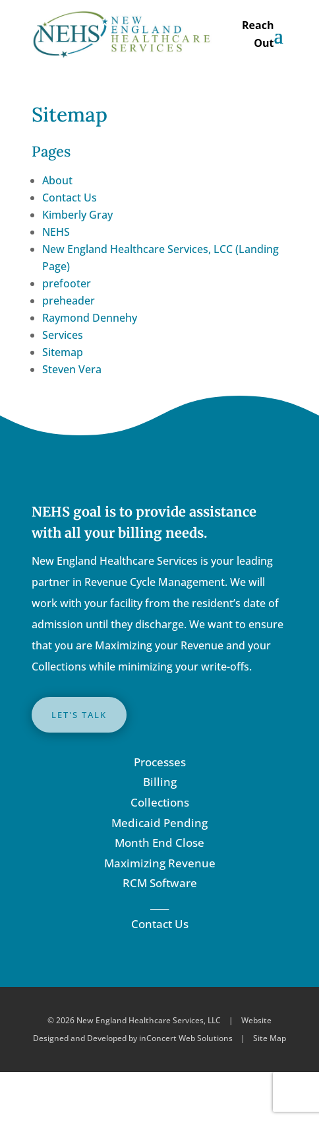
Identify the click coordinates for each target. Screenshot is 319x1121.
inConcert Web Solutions (186, 1038)
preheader (68, 300)
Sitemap (62, 352)
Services (62, 335)
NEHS (56, 232)
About (57, 180)
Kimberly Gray (77, 214)
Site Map (269, 1038)
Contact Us (69, 197)
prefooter (66, 283)
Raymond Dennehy (89, 317)
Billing (160, 781)
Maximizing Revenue (160, 863)
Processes (160, 762)
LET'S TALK (79, 715)
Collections (159, 802)
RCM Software (160, 882)
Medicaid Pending (159, 822)
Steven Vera (72, 369)
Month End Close (159, 842)
